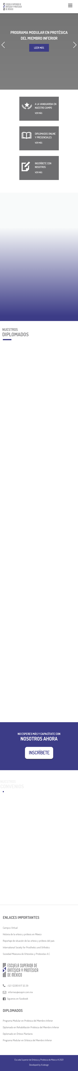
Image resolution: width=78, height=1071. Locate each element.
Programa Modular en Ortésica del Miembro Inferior (27, 1040)
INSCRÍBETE (39, 753)
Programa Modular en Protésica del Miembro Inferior (28, 1020)
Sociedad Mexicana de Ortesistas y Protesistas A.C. (26, 954)
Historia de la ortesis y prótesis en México (22, 934)
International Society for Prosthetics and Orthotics (26, 947)
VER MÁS (38, 113)
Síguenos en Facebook (15, 998)
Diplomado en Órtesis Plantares (18, 1033)
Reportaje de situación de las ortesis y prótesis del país (28, 940)
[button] (3, 45)
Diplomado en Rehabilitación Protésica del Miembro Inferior (31, 1027)
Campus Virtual (10, 927)
